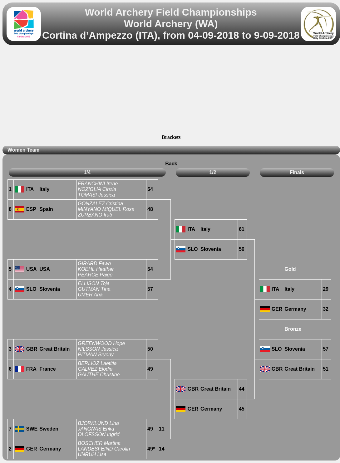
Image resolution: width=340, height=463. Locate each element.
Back (171, 163)
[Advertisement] (171, 90)
